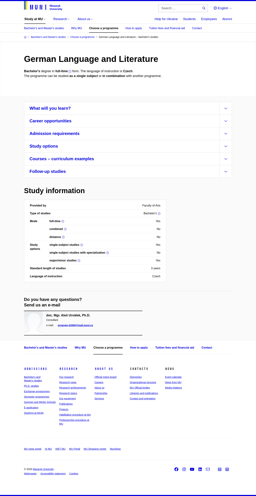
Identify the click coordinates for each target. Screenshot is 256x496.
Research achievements (72, 387)
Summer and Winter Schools (40, 402)
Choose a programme (103, 28)
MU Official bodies (140, 387)
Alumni (227, 19)
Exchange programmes (37, 391)
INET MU (60, 448)
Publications (66, 403)
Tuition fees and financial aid (167, 28)
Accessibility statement (53, 473)
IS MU (48, 448)
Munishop (115, 448)
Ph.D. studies (31, 385)
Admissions (35, 369)
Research (68, 369)
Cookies (73, 473)
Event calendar (173, 377)
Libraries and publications (144, 393)
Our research (66, 377)
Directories (136, 377)
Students (189, 19)
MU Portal (74, 448)
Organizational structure (143, 382)
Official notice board (105, 377)
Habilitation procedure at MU (75, 414)
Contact (197, 28)
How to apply (134, 28)
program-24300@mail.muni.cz (75, 325)
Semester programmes (36, 396)
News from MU (173, 382)
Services (99, 398)
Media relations (173, 387)
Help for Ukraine (166, 19)
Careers (99, 382)
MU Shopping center (95, 448)
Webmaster (30, 473)
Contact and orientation (143, 398)
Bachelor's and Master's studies (44, 28)
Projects (63, 409)
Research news (67, 382)
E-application (31, 407)
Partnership (101, 393)
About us (104, 369)
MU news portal (32, 448)
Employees (209, 19)
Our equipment (67, 398)
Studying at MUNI (34, 413)
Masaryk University (43, 469)
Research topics (68, 393)
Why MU (76, 28)
